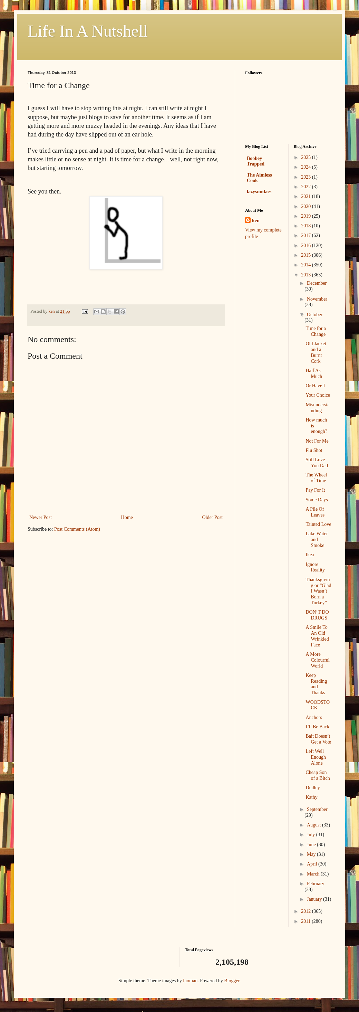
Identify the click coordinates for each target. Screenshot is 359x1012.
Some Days (316, 499)
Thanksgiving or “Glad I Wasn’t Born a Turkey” (318, 591)
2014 (306, 264)
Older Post (212, 517)
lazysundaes (259, 191)
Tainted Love (318, 524)
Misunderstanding (317, 407)
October (314, 314)
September (317, 809)
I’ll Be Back (317, 726)
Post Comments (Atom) (77, 529)
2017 (306, 235)
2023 (306, 177)
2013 (306, 274)
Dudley (312, 787)
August (314, 824)
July (311, 834)
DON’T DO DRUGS (317, 615)
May (312, 854)
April (312, 864)
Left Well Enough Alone (315, 757)
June (312, 844)
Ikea (309, 554)
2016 (306, 245)
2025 (306, 157)
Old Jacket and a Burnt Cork (315, 352)
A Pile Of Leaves (314, 512)
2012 (306, 911)
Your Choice (317, 395)
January (315, 899)
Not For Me (316, 441)
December (317, 283)
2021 (306, 196)
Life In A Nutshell (88, 31)
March (314, 874)
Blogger (231, 980)
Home (127, 517)
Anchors (313, 717)
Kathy (311, 797)
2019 (306, 216)
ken (256, 220)
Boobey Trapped (255, 161)
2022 (306, 186)
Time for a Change (315, 331)
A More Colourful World (317, 660)
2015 (306, 255)
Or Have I (315, 385)
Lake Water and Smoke (316, 539)
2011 (306, 921)
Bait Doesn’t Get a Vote (318, 739)
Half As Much (313, 373)
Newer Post (40, 517)
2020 (306, 206)
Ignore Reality (314, 567)
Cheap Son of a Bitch (317, 775)
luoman (190, 980)
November (317, 299)
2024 (306, 167)
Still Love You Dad (316, 462)
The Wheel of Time (316, 477)
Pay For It (315, 490)
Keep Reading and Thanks (316, 684)
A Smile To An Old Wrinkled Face (317, 636)
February (315, 883)
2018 (306, 225)
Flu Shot (313, 450)
